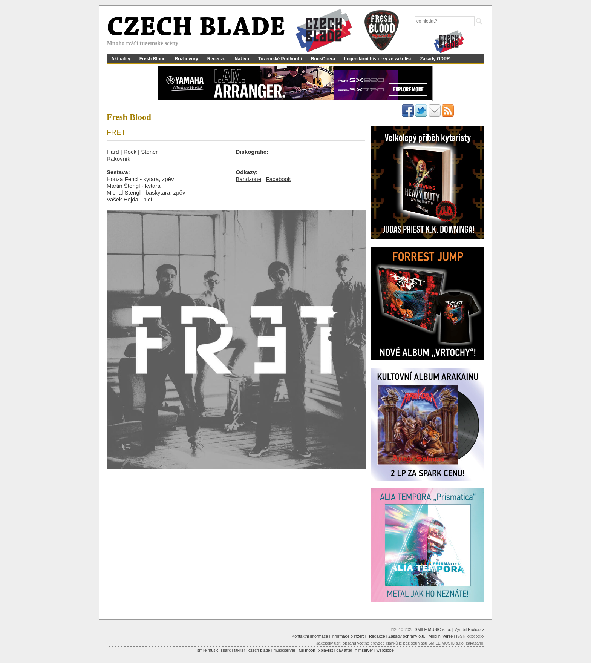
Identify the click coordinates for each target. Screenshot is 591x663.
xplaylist (325, 650)
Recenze (216, 58)
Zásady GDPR (435, 58)
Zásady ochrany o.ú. (406, 636)
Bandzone (249, 179)
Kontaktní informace (310, 636)
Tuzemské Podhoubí (280, 58)
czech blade (259, 650)
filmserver (364, 650)
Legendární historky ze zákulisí (377, 58)
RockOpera (323, 58)
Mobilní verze (441, 636)
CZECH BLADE (196, 28)
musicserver (284, 650)
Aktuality (120, 58)
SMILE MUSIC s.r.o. (433, 629)
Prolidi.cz (476, 629)
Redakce (377, 636)
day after (344, 650)
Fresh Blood (152, 58)
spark (225, 650)
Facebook (278, 179)
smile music (207, 650)
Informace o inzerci (348, 636)
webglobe (385, 650)
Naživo (241, 58)
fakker (239, 650)
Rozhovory (186, 58)
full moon (307, 650)
